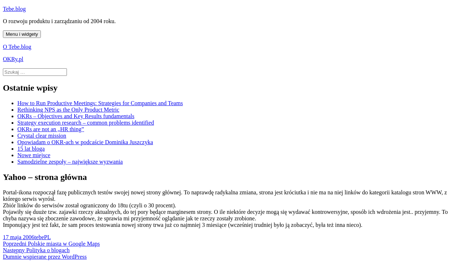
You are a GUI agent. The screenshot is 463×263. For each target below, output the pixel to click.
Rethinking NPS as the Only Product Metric (68, 110)
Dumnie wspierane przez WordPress (45, 257)
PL (47, 237)
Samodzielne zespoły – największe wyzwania (70, 162)
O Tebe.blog (17, 47)
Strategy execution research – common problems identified (85, 123)
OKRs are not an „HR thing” (50, 129)
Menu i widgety (22, 34)
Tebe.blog (14, 9)
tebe (39, 237)
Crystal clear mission (41, 136)
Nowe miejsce (33, 155)
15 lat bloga (31, 149)
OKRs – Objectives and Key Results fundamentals (76, 116)
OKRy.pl (13, 59)
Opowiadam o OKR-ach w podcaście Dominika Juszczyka (85, 142)
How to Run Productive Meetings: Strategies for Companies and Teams (100, 103)
